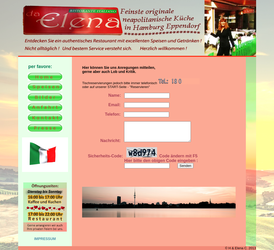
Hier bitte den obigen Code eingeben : (140, 164)
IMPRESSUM (45, 239)
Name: (103, 95)
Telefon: (101, 114)
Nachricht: (101, 144)
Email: (103, 105)
